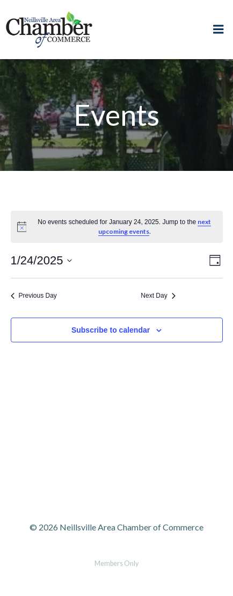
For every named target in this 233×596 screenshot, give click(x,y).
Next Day (158, 295)
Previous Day (34, 295)
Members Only (116, 563)
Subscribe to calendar (110, 330)
